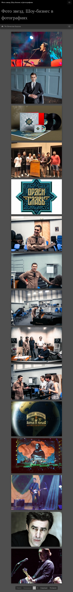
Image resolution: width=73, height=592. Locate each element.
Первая (19, 588)
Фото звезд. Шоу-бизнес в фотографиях (17, 2)
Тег (6, 26)
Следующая (43, 588)
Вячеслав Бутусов (14, 26)
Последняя (53, 588)
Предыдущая (27, 588)
